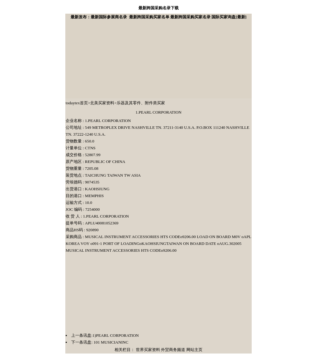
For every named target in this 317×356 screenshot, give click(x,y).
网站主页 (194, 349)
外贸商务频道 (173, 349)
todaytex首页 (77, 103)
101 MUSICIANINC (110, 342)
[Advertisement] (112, 59)
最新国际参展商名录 (109, 17)
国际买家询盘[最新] (228, 17)
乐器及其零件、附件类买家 (141, 103)
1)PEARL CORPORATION (116, 335)
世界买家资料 (148, 349)
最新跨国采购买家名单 (149, 17)
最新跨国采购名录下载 (158, 8)
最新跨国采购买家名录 (190, 17)
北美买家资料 (102, 103)
